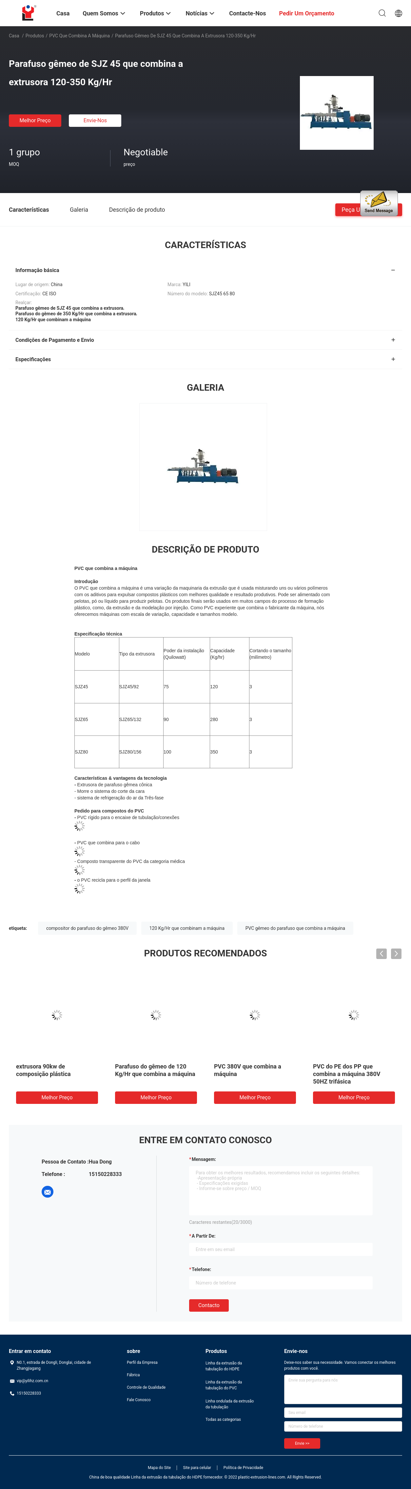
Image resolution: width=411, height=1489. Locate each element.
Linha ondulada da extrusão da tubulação (230, 1404)
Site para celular (197, 1467)
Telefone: (201, 1269)
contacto (209, 1305)
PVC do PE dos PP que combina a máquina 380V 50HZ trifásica (346, 1074)
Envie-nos (95, 120)
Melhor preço (34, 120)
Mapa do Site (159, 1467)
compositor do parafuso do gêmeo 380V (87, 928)
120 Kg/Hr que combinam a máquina (187, 928)
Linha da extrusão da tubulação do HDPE (224, 1366)
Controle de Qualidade (146, 1387)
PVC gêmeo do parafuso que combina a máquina (295, 928)
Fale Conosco (139, 1400)
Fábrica (133, 1375)
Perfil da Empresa (142, 1362)
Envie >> (302, 1443)
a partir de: (203, 1236)
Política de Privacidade (243, 1467)
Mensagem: (204, 1159)
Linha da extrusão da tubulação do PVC (224, 1385)
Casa (14, 35)
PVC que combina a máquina (79, 35)
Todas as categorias (223, 1419)
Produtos (35, 35)
